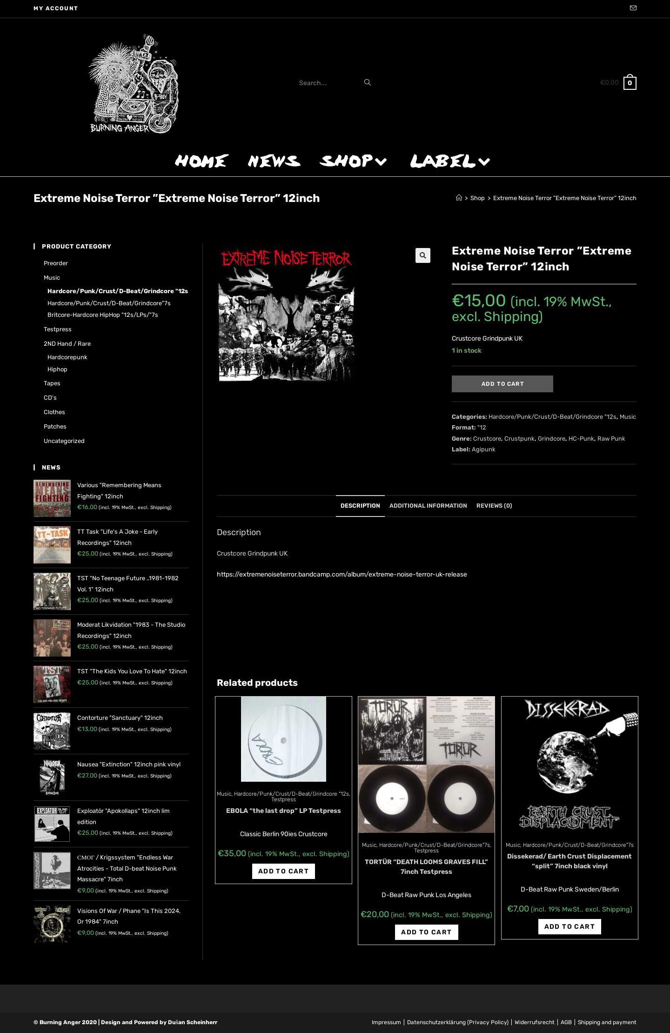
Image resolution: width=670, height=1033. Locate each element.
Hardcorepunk (67, 357)
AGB (566, 1022)
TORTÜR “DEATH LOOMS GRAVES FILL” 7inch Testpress (426, 867)
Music (628, 416)
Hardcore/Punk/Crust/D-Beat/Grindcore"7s (434, 845)
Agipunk (484, 449)
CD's (50, 397)
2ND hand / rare (67, 343)
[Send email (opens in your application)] (631, 8)
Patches (55, 426)
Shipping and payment (607, 1022)
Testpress (283, 799)
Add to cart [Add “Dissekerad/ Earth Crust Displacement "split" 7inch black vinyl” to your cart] (569, 927)
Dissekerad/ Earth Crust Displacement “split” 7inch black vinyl (569, 861)
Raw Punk (611, 438)
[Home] (459, 198)
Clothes (54, 412)
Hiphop (57, 369)
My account (56, 8)
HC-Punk (581, 438)
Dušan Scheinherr (192, 1022)
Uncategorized (64, 440)
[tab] (360, 506)
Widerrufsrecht (535, 1022)
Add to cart (503, 384)
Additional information (428, 505)
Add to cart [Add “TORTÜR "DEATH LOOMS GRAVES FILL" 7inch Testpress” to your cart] (426, 932)
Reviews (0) (494, 505)
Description (360, 505)
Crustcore (487, 438)
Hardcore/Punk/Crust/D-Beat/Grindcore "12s (552, 416)
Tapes (52, 383)
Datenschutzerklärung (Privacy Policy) (458, 1022)
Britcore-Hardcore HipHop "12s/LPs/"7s (102, 314)
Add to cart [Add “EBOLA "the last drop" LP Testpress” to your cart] (283, 871)
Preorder (56, 263)
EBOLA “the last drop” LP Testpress (283, 811)
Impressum (386, 1022)
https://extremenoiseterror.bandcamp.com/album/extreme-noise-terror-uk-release (342, 574)
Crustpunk (519, 438)
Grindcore (551, 438)
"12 (481, 427)
